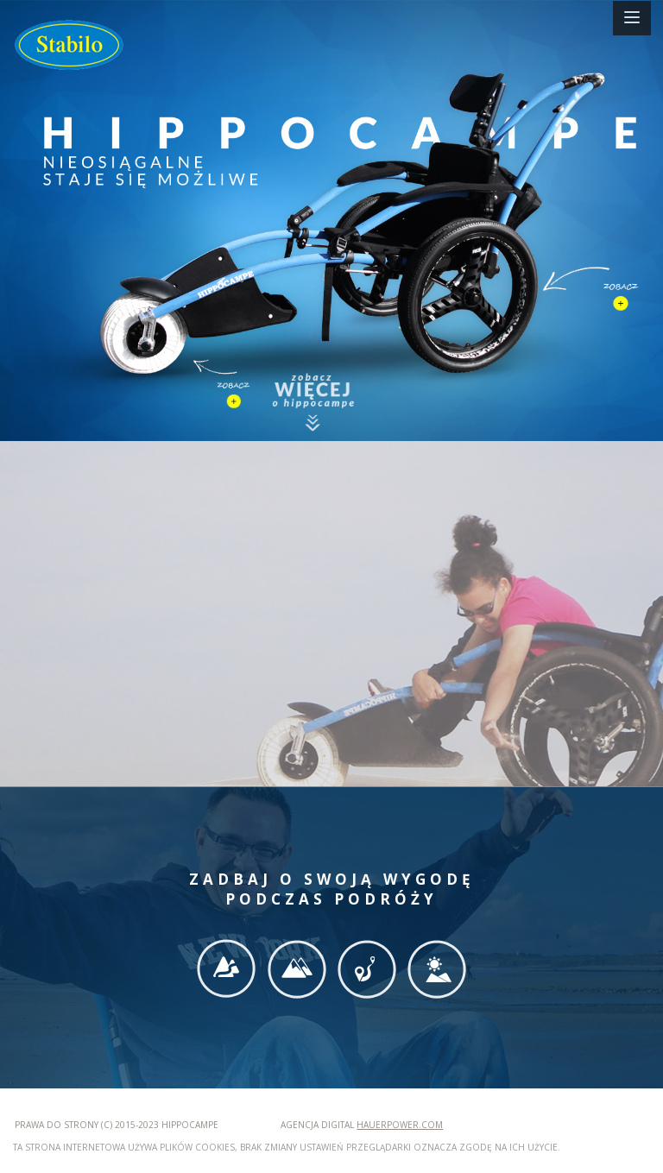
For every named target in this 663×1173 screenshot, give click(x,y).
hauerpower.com (400, 1125)
